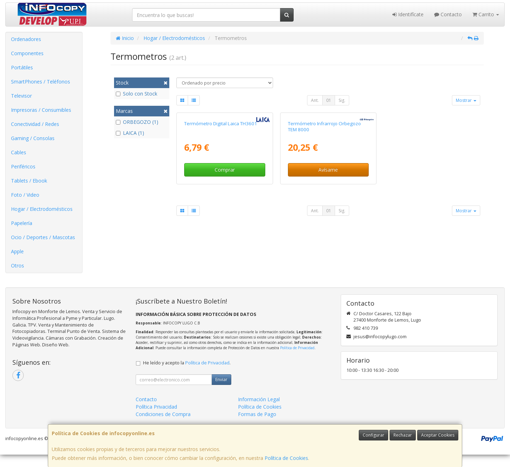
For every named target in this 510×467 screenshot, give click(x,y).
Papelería (21, 223)
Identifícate (408, 14)
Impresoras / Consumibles (41, 109)
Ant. (315, 100)
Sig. (342, 100)
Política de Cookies (286, 458)
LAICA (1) (130, 132)
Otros (17, 265)
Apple (17, 251)
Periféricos (23, 166)
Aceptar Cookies (437, 435)
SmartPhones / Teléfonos (40, 81)
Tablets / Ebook (29, 180)
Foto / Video (25, 194)
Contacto (448, 14)
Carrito (485, 14)
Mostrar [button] (466, 100)
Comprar (225, 244)
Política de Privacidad (297, 360)
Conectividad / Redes (35, 124)
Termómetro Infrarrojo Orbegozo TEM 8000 (324, 201)
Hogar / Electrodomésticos (42, 209)
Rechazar (402, 435)
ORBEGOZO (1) (137, 122)
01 (328, 100)
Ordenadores (26, 39)
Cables (18, 152)
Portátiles (22, 67)
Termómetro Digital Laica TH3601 (220, 198)
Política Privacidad (156, 419)
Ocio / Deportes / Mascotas (43, 237)
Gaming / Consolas (33, 138)
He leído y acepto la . (187, 375)
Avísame (328, 244)
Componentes (27, 53)
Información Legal (259, 411)
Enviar (221, 392)
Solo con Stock (136, 93)
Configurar (373, 435)
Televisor (21, 95)
